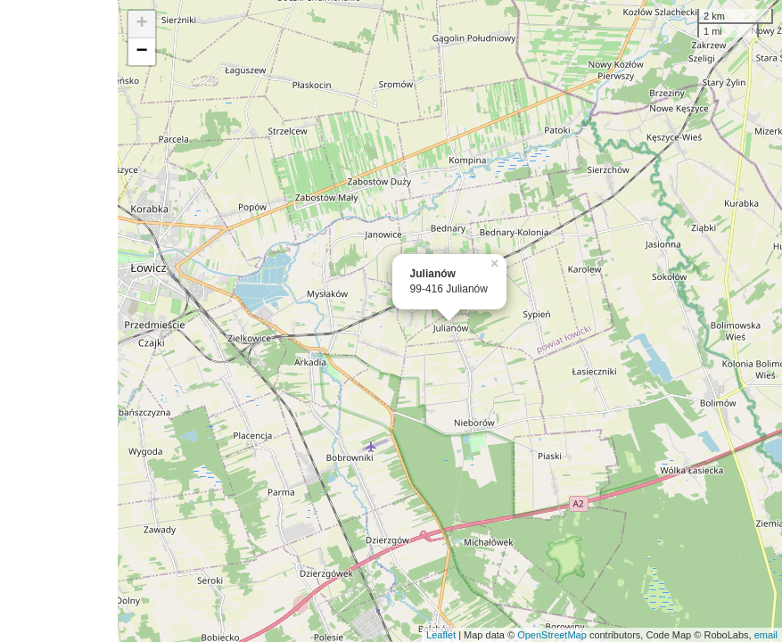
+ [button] (141, 24)
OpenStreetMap (552, 635)
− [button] (141, 51)
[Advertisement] (59, 321)
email (766, 635)
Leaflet (441, 635)
